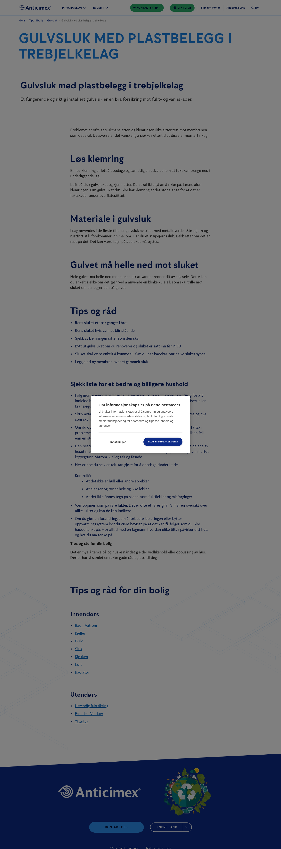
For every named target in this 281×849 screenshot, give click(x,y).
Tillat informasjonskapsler (163, 442)
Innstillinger (118, 441)
